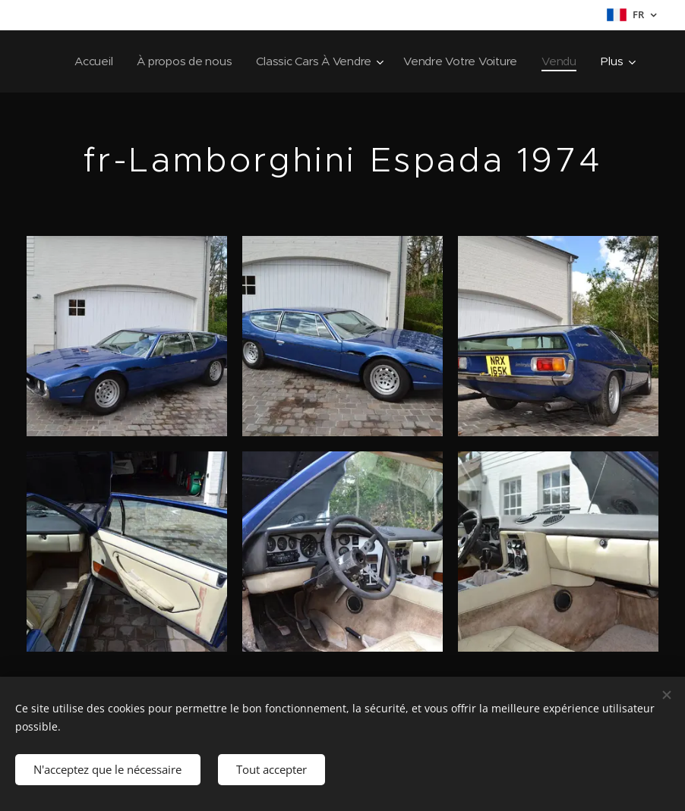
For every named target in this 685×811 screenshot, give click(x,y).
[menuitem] (145, 61)
